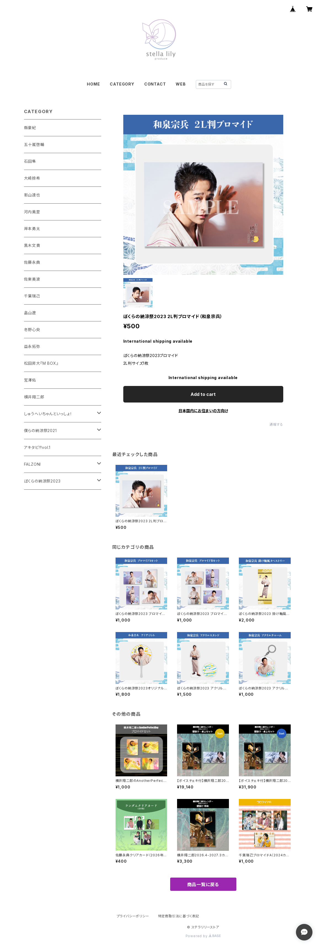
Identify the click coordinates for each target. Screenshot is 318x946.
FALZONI (32, 464)
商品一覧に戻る (203, 884)
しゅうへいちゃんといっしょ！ (48, 413)
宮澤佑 (30, 380)
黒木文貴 (32, 245)
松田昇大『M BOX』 (41, 363)
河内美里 (32, 211)
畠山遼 (30, 312)
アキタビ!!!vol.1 (37, 447)
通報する (276, 424)
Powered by (203, 936)
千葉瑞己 (32, 296)
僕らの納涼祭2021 (40, 430)
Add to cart (203, 394)
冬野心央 (32, 329)
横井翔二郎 (34, 397)
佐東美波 (32, 279)
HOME (93, 84)
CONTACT (155, 84)
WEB (181, 84)
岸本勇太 (32, 228)
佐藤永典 (32, 262)
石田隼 (30, 161)
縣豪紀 (30, 127)
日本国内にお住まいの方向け (203, 410)
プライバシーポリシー (133, 916)
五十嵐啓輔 (34, 144)
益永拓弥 (32, 346)
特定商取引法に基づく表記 (178, 916)
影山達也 (32, 195)
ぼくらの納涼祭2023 (42, 481)
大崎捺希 (32, 178)
